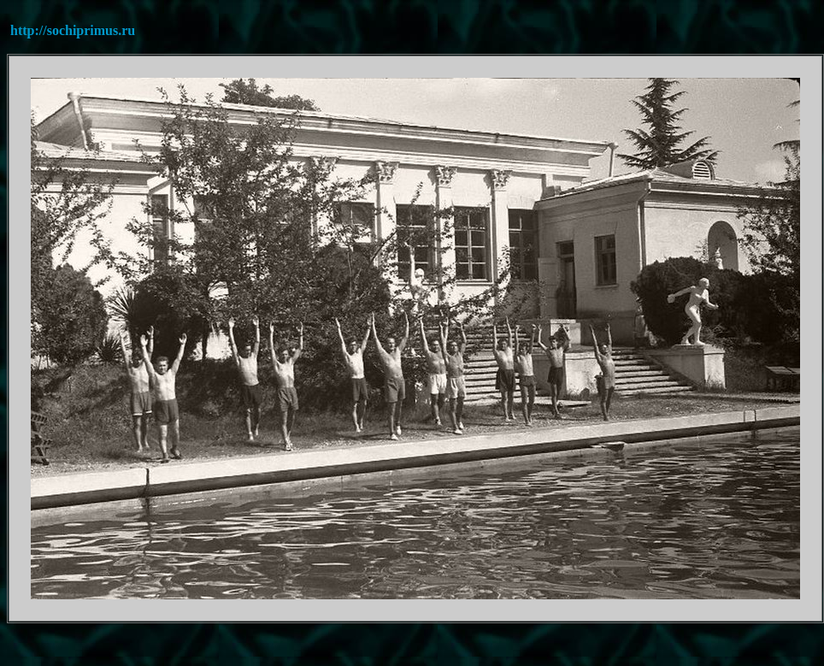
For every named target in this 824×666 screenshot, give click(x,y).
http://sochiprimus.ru (72, 30)
